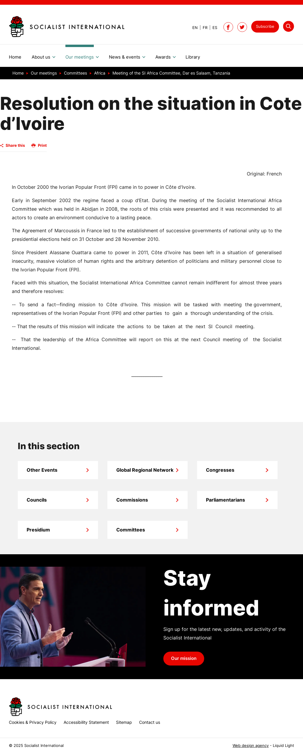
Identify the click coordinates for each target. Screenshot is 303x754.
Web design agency (251, 745)
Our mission (183, 658)
